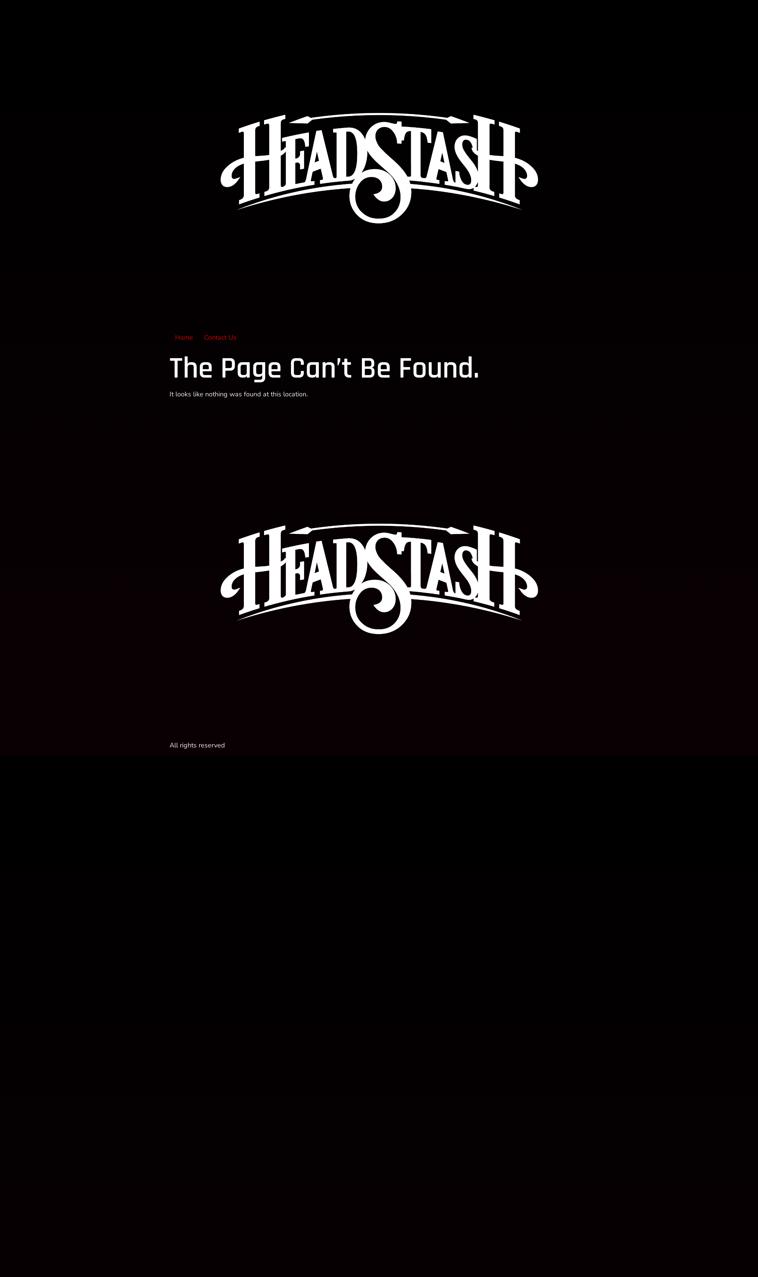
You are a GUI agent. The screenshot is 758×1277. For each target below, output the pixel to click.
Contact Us (220, 337)
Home (184, 337)
